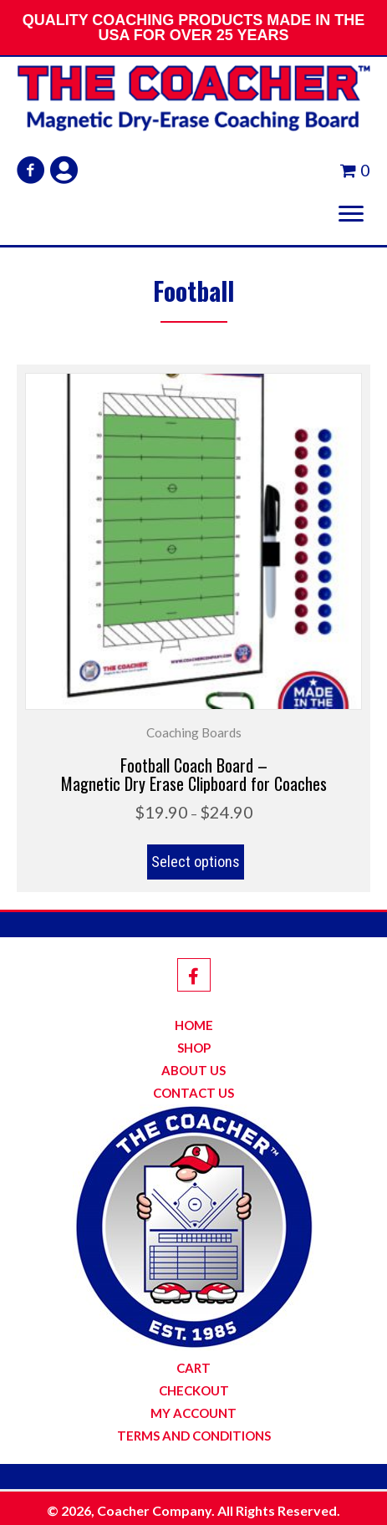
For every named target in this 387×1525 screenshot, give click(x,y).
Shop (194, 1048)
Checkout (194, 1391)
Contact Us (193, 1093)
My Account (193, 1413)
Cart (193, 1368)
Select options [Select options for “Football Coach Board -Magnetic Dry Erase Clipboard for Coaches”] (195, 861)
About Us (193, 1070)
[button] (31, 170)
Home (194, 1025)
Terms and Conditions (194, 1436)
